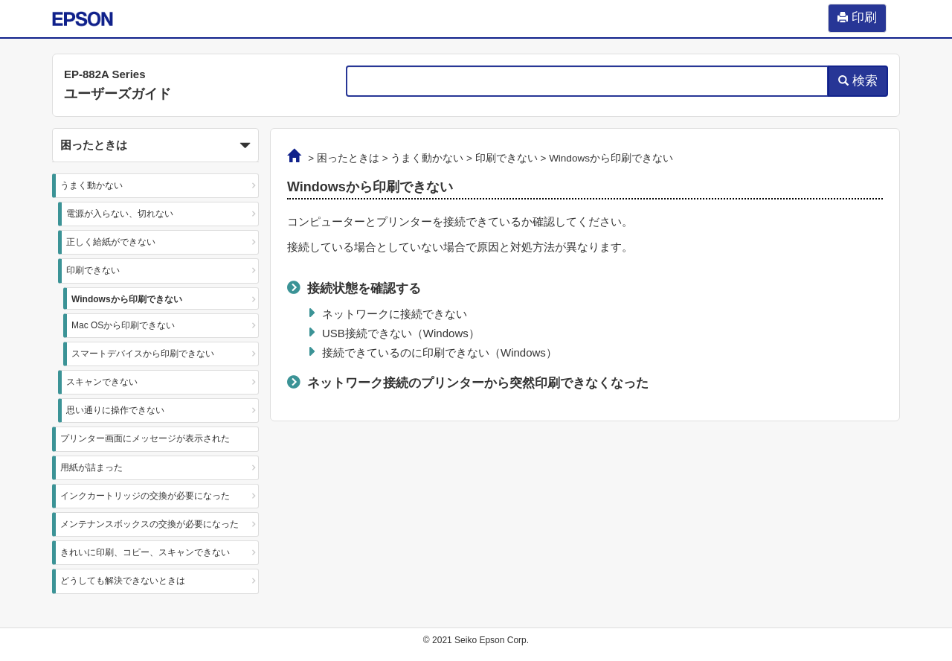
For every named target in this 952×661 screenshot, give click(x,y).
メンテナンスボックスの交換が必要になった (149, 524)
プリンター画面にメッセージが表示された (145, 438)
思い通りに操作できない (115, 410)
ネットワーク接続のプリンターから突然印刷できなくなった (478, 382)
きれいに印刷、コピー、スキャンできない (145, 552)
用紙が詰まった (91, 467)
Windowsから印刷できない (126, 299)
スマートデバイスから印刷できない (142, 353)
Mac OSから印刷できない (123, 325)
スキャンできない (102, 382)
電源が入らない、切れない (119, 213)
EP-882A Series (105, 74)
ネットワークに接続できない (394, 313)
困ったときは (348, 158)
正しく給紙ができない (110, 242)
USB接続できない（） (401, 333)
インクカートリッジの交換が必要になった (145, 496)
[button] (155, 145)
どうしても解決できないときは (122, 580)
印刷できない (93, 270)
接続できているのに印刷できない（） (439, 352)
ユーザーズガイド (117, 93)
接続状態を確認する (364, 288)
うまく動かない (91, 185)
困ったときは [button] (155, 146)
